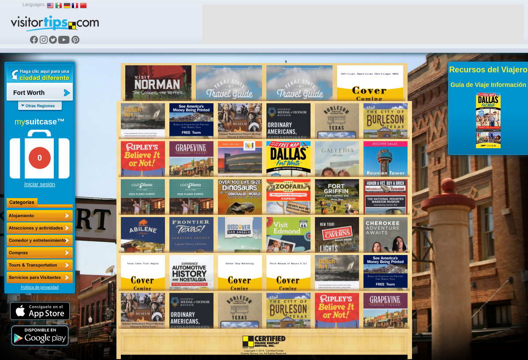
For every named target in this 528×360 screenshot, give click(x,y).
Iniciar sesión (39, 184)
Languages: (33, 4)
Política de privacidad (40, 287)
